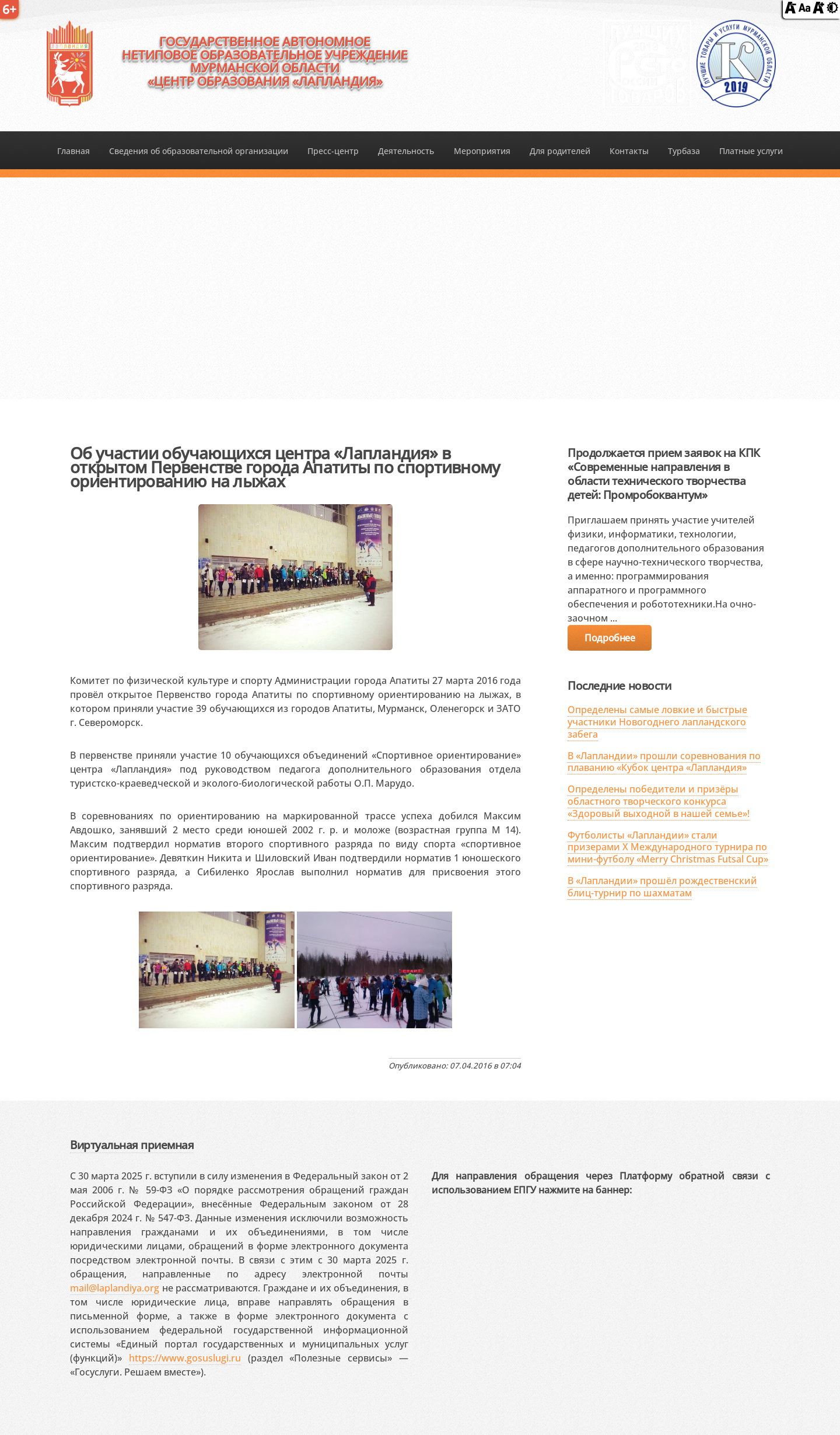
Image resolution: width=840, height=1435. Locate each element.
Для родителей (560, 150)
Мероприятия (482, 150)
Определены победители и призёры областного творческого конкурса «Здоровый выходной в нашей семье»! (659, 801)
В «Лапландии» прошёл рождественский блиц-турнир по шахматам (662, 886)
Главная (73, 150)
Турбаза (684, 150)
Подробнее (609, 637)
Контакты (629, 150)
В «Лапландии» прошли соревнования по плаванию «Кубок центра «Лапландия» (664, 761)
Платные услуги (751, 150)
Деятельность (406, 150)
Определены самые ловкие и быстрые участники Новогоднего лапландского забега (657, 722)
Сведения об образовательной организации (198, 150)
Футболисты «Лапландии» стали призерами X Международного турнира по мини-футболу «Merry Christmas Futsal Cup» (668, 847)
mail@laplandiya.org (114, 1288)
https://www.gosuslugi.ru (185, 1358)
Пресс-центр (333, 150)
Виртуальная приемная (132, 1145)
